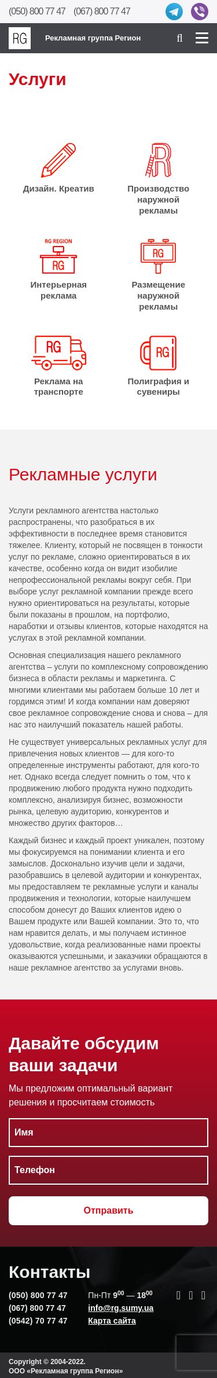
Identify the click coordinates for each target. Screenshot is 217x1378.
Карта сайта (111, 1320)
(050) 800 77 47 (37, 11)
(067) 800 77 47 (101, 11)
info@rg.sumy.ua (120, 1308)
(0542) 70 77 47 (38, 1320)
